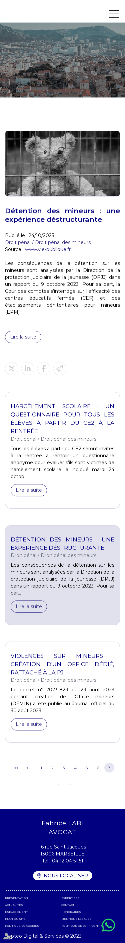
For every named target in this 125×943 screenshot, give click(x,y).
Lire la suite (23, 337)
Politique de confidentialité (85, 925)
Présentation (16, 898)
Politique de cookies (22, 925)
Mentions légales (76, 918)
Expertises (70, 898)
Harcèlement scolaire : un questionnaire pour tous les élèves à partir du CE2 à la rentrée (62, 418)
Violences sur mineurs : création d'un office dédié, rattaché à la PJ (62, 664)
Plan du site (15, 918)
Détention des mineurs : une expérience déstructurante (62, 543)
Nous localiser (66, 876)
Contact (67, 905)
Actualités (14, 905)
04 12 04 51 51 (67, 861)
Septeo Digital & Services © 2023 (43, 936)
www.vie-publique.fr (48, 249)
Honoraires (71, 911)
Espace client (16, 911)
